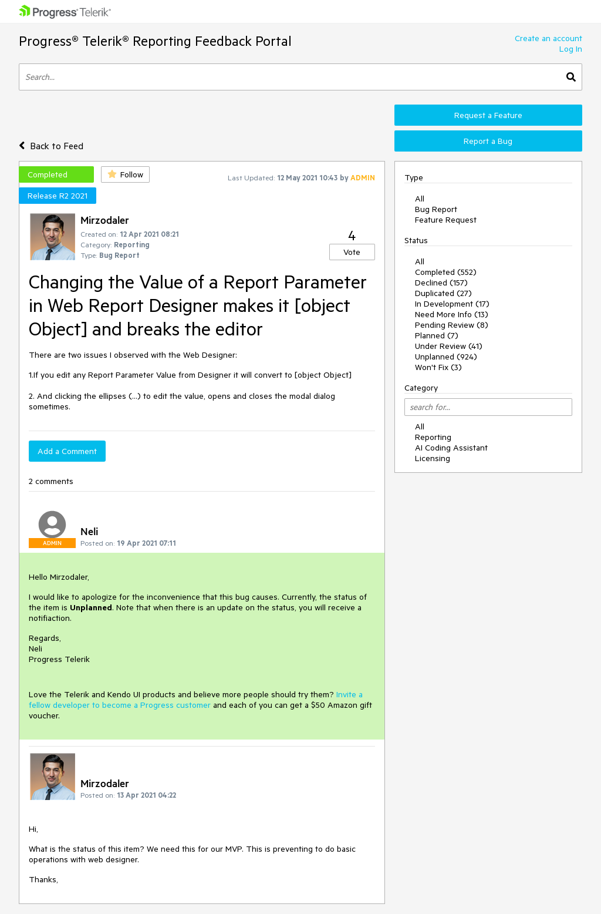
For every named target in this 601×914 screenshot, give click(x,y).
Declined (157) (441, 282)
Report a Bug (488, 141)
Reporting (433, 437)
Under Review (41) (448, 346)
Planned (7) (436, 335)
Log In (570, 48)
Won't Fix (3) (438, 367)
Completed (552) (446, 272)
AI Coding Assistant (451, 447)
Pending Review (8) (451, 325)
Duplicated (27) (443, 293)
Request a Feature (488, 115)
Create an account (548, 38)
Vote (351, 252)
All (419, 198)
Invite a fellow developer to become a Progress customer (196, 699)
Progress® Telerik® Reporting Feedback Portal (155, 40)
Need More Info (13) (451, 314)
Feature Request (446, 219)
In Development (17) (452, 303)
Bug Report (436, 209)
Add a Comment (67, 451)
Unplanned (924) (446, 356)
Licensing (432, 458)
